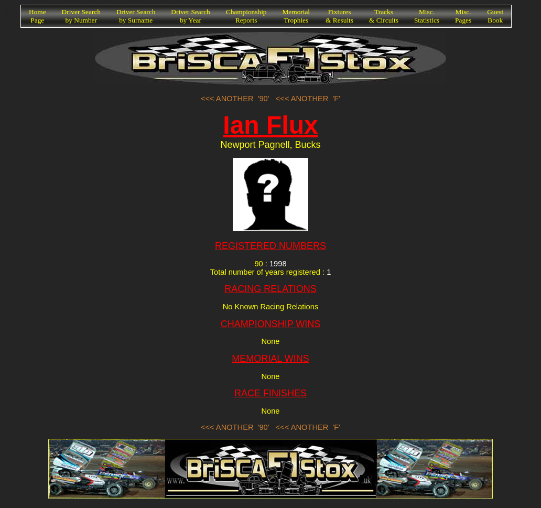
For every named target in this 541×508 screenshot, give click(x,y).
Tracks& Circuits (383, 16)
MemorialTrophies (296, 16)
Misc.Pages (463, 16)
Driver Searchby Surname (135, 16)
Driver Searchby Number (81, 16)
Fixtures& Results (339, 16)
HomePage (37, 16)
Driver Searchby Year (190, 16)
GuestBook (495, 16)
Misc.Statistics (426, 16)
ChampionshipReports (246, 16)
